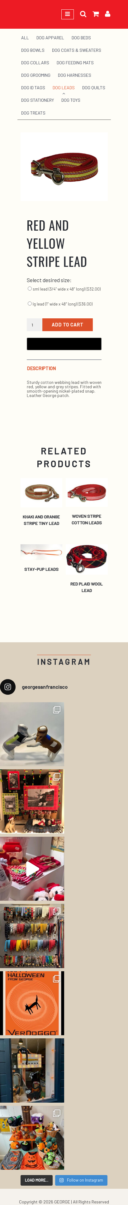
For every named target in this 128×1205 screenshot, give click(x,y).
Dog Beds (81, 37)
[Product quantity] (35, 324)
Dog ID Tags (33, 87)
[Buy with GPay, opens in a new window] (64, 344)
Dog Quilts (93, 87)
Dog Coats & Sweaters (76, 50)
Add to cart (67, 324)
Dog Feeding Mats (75, 62)
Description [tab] (41, 368)
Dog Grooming (35, 75)
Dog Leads (64, 87)
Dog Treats (33, 112)
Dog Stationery (37, 100)
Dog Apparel (50, 37)
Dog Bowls (33, 50)
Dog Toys (70, 100)
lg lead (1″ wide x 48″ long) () (60, 303)
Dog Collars (35, 62)
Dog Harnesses (74, 75)
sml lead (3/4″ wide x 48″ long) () (64, 289)
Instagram (64, 661)
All (25, 37)
